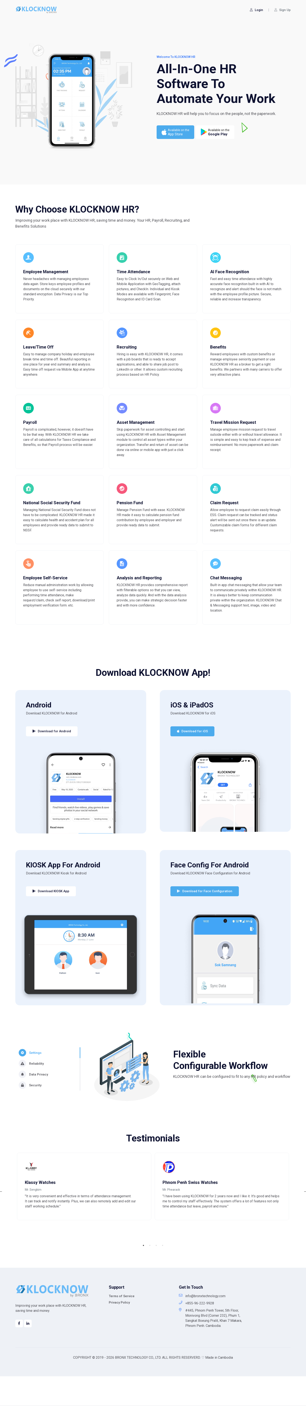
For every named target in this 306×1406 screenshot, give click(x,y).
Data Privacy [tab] (33, 1099)
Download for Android (52, 756)
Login (256, 10)
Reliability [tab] (31, 1088)
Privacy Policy (119, 1332)
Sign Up (282, 10)
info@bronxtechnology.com (202, 1325)
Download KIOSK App (51, 916)
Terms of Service (122, 1326)
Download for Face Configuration (204, 916)
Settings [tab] (30, 1077)
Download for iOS (192, 756)
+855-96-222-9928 (196, 1332)
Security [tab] (30, 1110)
